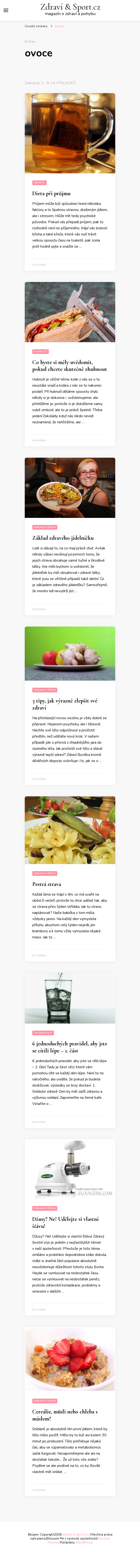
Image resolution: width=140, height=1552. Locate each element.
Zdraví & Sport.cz (70, 7)
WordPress (84, 1542)
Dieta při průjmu (51, 193)
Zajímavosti (43, 1033)
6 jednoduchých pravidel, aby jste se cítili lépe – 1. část (69, 1047)
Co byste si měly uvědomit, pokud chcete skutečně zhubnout (69, 366)
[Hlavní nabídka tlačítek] (6, 10)
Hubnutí (40, 351)
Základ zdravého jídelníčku (63, 538)
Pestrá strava (46, 884)
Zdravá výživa (45, 527)
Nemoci (39, 182)
